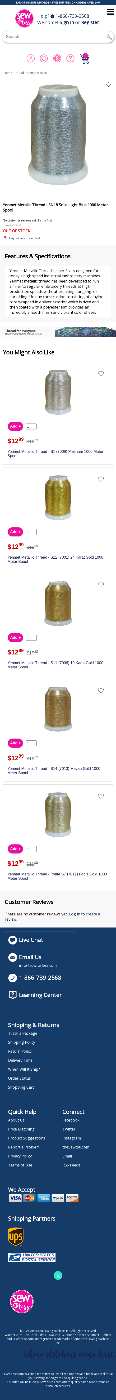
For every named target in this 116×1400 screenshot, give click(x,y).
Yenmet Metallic (36, 73)
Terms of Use (20, 1165)
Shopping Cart (21, 1087)
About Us (16, 1120)
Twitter (68, 1129)
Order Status (19, 1078)
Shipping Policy (21, 1042)
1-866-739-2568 (70, 16)
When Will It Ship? (24, 1069)
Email (67, 1156)
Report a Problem (24, 1147)
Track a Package (22, 1033)
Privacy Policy (20, 1156)
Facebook (70, 1120)
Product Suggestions (26, 1138)
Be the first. (45, 220)
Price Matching (21, 1129)
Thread (19, 73)
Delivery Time (20, 1060)
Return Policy (20, 1051)
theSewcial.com (75, 1147)
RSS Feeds (71, 1165)
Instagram (71, 1138)
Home (8, 73)
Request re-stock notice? (24, 238)
